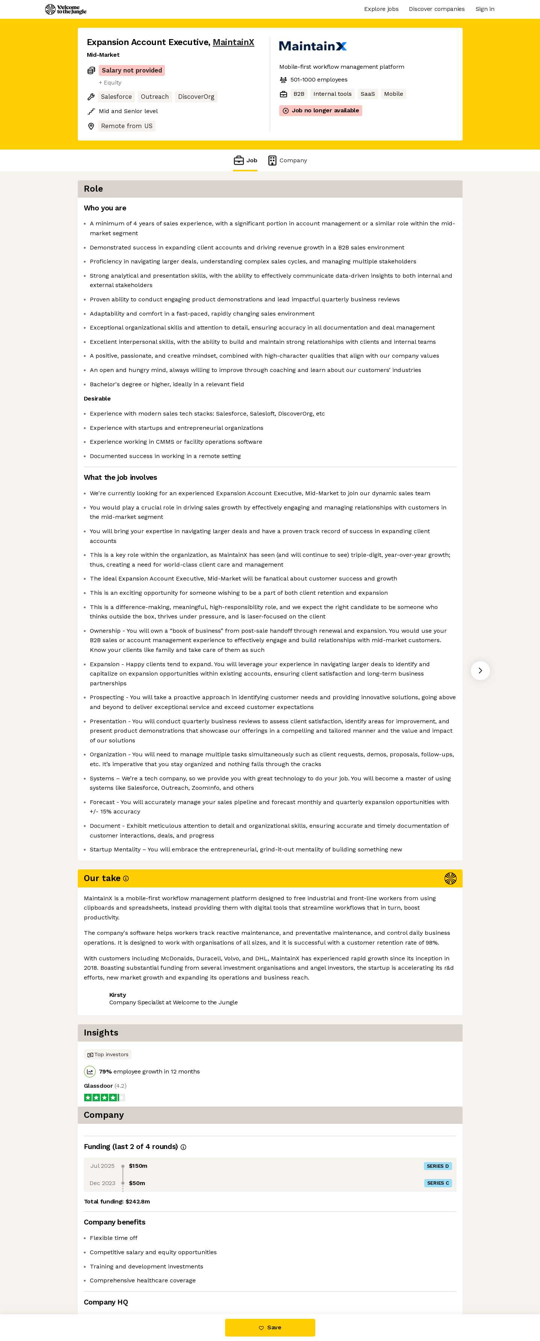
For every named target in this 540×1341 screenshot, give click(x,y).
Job (245, 160)
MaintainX (233, 42)
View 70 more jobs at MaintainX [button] (185, 1283)
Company (286, 160)
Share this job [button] (107, 1283)
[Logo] (65, 9)
